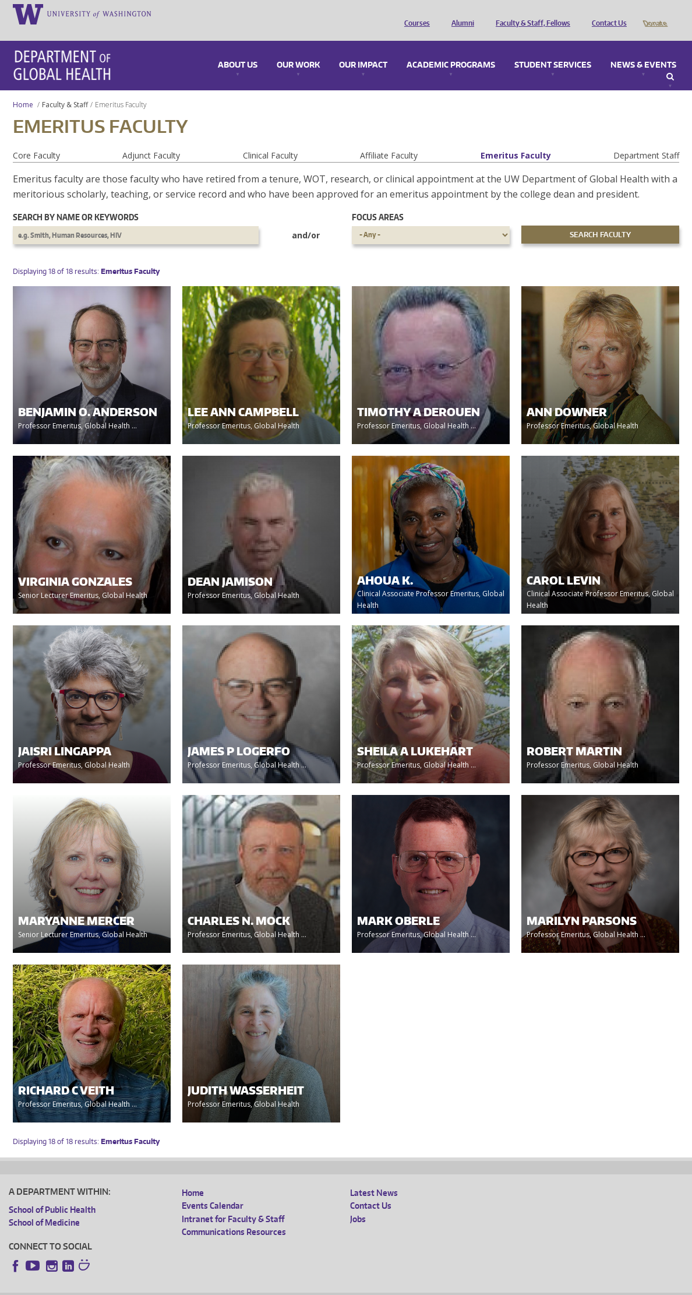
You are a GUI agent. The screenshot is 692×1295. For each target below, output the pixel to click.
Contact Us (606, 13)
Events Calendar (212, 1189)
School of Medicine (44, 1206)
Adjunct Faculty (151, 139)
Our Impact (363, 49)
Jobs (358, 1203)
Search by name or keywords (76, 201)
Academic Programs (451, 49)
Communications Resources (234, 1215)
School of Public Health (52, 1193)
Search (670, 60)
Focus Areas (378, 201)
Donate (654, 13)
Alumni (460, 13)
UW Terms (210, 1286)
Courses (414, 13)
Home (23, 88)
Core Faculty (36, 139)
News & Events (643, 49)
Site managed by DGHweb (279, 1286)
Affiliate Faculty (389, 139)
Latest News (374, 1176)
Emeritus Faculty (516, 139)
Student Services (552, 49)
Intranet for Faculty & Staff (233, 1203)
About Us (237, 49)
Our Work (298, 49)
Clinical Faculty (270, 139)
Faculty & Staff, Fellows (530, 13)
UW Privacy (163, 1286)
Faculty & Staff (65, 88)
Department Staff (646, 139)
